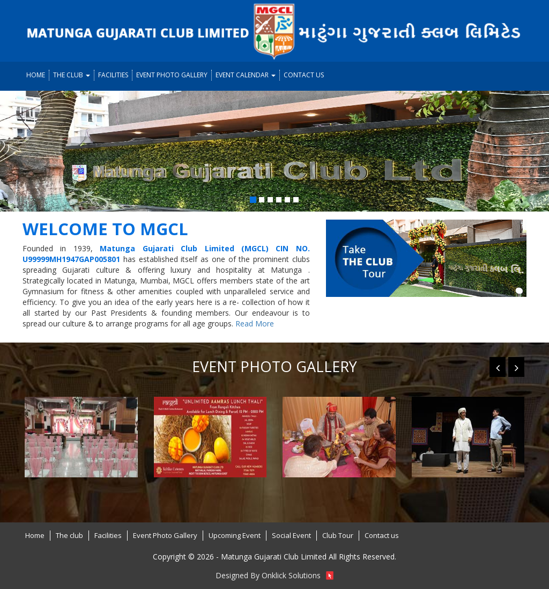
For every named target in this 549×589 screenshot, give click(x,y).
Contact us (304, 74)
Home (35, 74)
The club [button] (71, 74)
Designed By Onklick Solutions (274, 575)
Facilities (113, 74)
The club (69, 535)
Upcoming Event (235, 535)
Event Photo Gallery (171, 74)
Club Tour (337, 535)
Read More (254, 323)
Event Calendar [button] (246, 74)
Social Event (291, 535)
